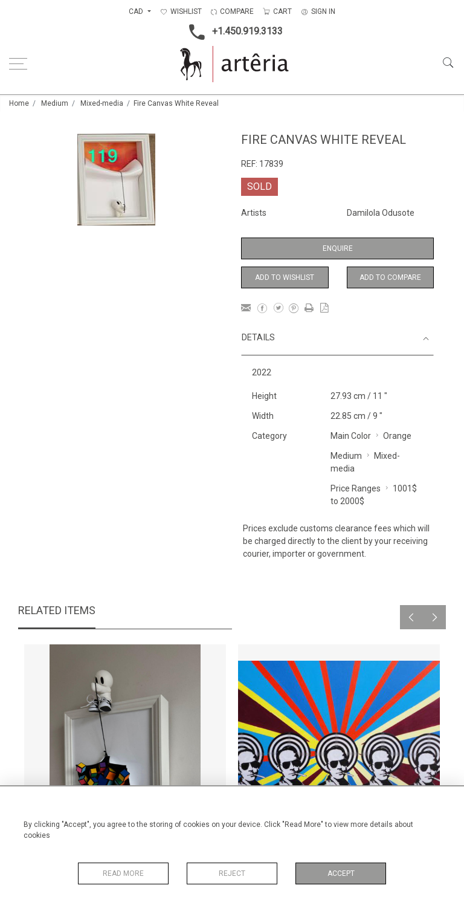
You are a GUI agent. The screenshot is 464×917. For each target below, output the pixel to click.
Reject (232, 873)
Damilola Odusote (380, 213)
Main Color (350, 436)
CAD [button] (137, 11)
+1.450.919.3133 (232, 32)
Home (19, 103)
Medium (54, 103)
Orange (397, 436)
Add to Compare (390, 277)
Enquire (338, 248)
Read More (123, 873)
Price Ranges (355, 488)
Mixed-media (101, 103)
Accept (341, 873)
